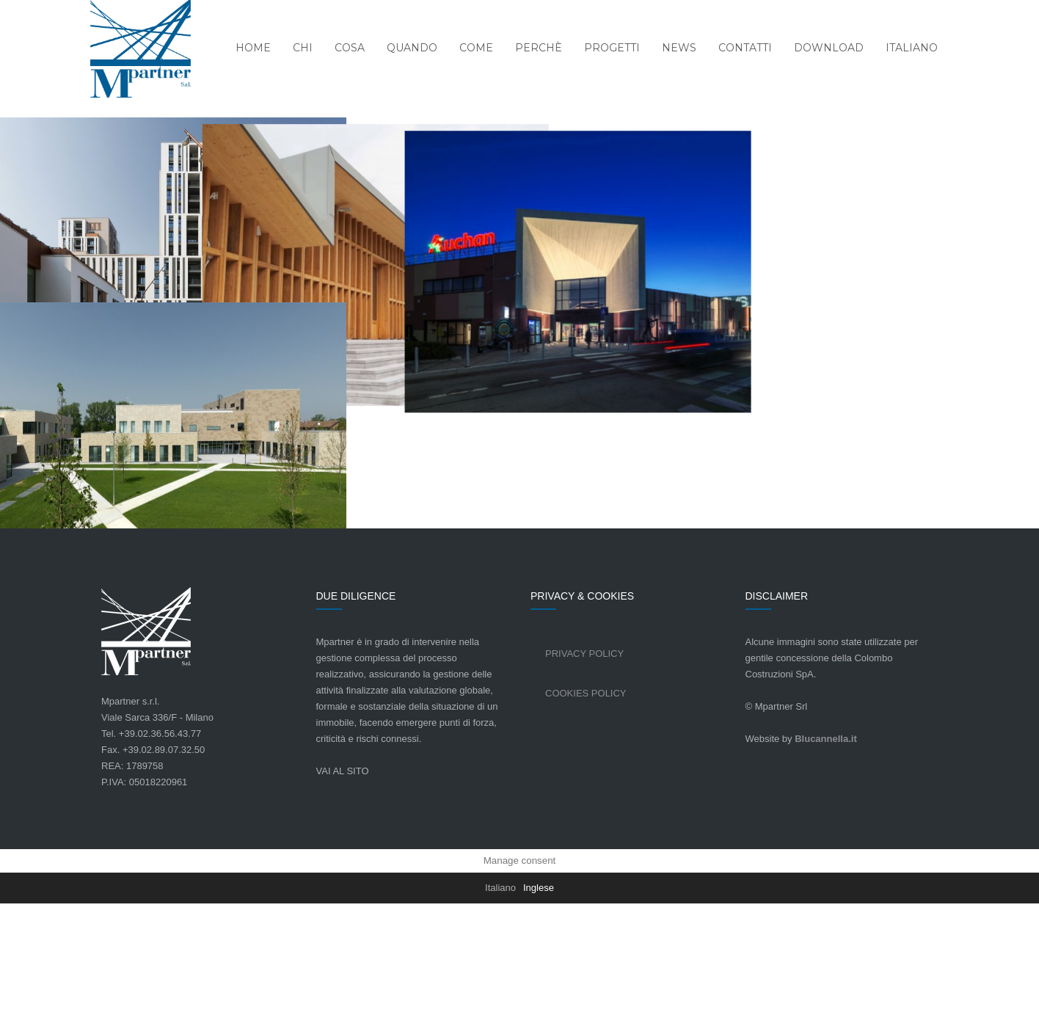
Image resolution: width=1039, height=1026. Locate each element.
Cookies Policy (586, 815)
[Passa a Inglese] (539, 1010)
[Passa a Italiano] (500, 1010)
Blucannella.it (826, 861)
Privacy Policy (584, 776)
